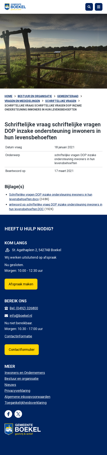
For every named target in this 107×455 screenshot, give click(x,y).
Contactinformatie (18, 336)
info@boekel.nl (21, 316)
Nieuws (10, 385)
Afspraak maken (21, 284)
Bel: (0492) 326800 (24, 308)
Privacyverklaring (17, 391)
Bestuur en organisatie (22, 379)
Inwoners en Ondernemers (25, 373)
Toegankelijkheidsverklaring (26, 403)
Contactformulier (22, 350)
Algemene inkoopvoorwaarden (27, 397)
